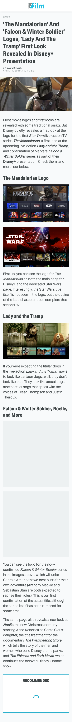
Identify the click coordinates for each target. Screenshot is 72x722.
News (6, 17)
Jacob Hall (14, 68)
